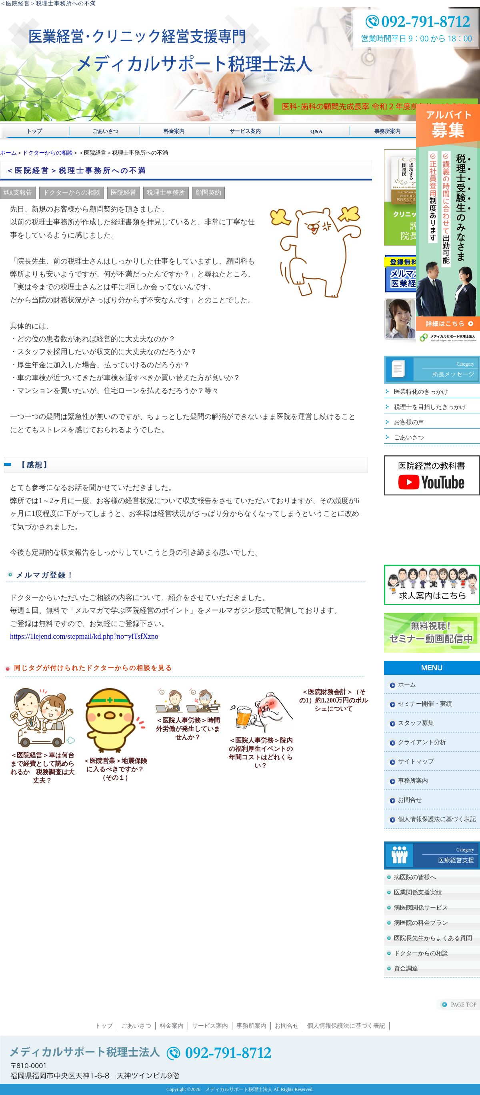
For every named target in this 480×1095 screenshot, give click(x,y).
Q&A (308, 131)
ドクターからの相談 (47, 153)
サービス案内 (240, 131)
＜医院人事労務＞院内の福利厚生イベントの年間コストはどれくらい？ (261, 753)
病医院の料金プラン (421, 923)
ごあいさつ (102, 131)
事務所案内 (377, 131)
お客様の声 (409, 422)
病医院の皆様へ (415, 877)
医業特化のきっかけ (421, 391)
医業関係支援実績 (418, 892)
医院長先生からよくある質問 (433, 938)
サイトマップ (416, 761)
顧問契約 (208, 192)
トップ (34, 131)
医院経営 (123, 192)
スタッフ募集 (416, 723)
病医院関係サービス (421, 907)
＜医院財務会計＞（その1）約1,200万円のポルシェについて (333, 700)
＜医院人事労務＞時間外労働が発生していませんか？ (188, 729)
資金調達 (406, 968)
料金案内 (171, 131)
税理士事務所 (166, 192)
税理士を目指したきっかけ (430, 407)
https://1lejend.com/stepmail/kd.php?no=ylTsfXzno (84, 636)
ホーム (8, 153)
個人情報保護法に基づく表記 (437, 819)
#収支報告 (18, 192)
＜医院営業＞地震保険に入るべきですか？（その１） (115, 769)
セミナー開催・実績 (425, 703)
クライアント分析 (422, 742)
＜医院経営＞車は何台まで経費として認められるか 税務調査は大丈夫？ (42, 768)
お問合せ (410, 800)
